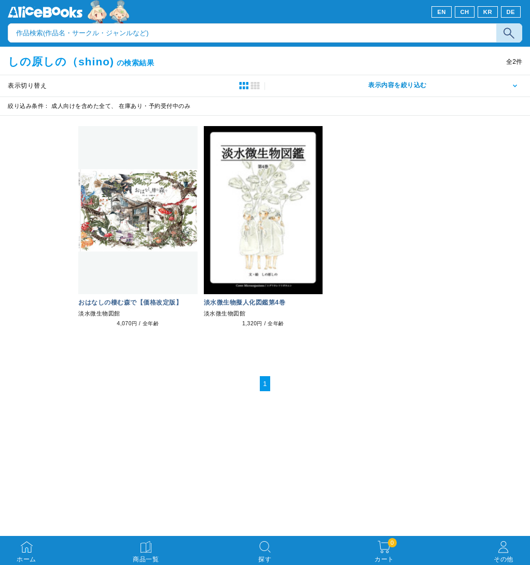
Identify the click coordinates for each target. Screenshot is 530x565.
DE (511, 12)
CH (464, 12)
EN (441, 12)
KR (487, 12)
